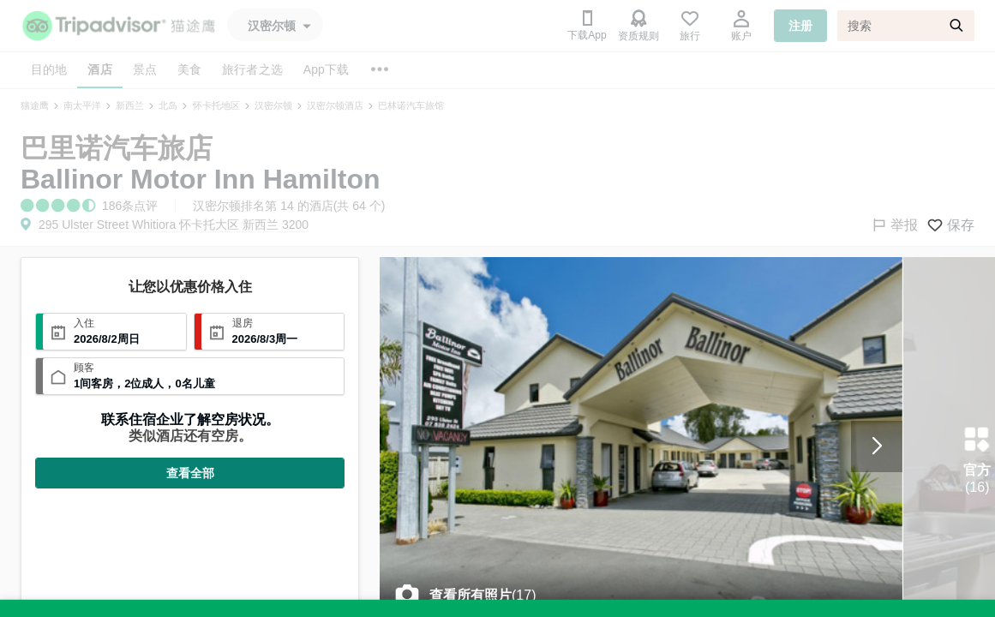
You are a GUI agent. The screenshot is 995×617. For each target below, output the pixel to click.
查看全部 (190, 473)
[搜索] (906, 25)
